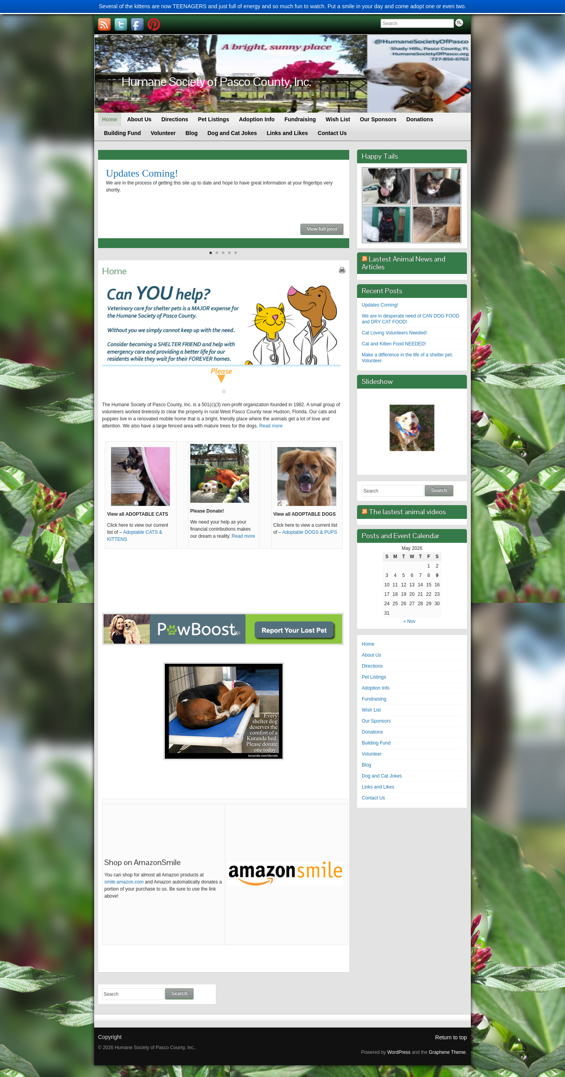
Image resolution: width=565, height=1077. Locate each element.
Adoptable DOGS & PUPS (309, 532)
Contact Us (373, 798)
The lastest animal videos (407, 511)
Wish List (371, 710)
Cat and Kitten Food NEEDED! (394, 344)
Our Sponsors (376, 721)
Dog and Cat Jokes (382, 776)
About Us (371, 655)
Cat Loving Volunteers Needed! (394, 333)
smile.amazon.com (124, 882)
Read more (270, 426)
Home (368, 644)
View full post (322, 229)
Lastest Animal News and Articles (403, 262)
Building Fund (376, 743)
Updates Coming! (142, 173)
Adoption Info (376, 688)
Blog (366, 765)
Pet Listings (374, 677)
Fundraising (374, 699)
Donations (372, 732)
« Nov (409, 621)
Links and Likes (378, 787)
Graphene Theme (447, 1052)
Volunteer (372, 754)
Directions (372, 666)
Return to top (451, 1037)
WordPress (398, 1052)
